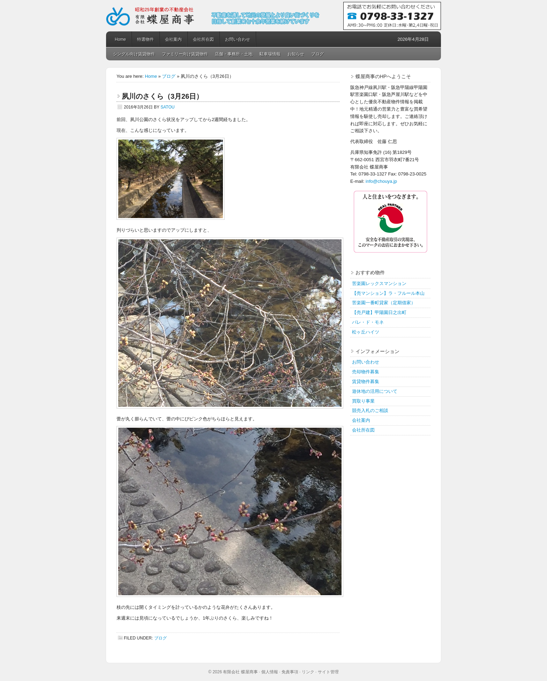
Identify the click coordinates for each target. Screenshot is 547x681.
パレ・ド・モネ (368, 322)
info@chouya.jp (381, 181)
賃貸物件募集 (365, 381)
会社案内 (173, 39)
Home (120, 39)
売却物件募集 (365, 371)
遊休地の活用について (374, 391)
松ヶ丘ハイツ (365, 332)
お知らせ (295, 54)
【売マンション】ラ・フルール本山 (388, 293)
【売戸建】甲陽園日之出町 (379, 312)
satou (167, 107)
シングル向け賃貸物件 (134, 54)
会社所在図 (203, 39)
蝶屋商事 (273, 15)
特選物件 (145, 39)
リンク (308, 671)
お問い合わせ (237, 39)
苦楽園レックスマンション (379, 283)
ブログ (317, 54)
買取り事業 (363, 401)
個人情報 (269, 671)
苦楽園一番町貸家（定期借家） (383, 302)
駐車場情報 (270, 54)
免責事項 (290, 671)
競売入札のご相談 (370, 410)
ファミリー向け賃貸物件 (185, 54)
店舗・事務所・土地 (234, 54)
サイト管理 (328, 671)
